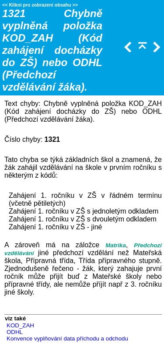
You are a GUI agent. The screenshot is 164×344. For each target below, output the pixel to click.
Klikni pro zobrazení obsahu (40, 4)
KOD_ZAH (20, 325)
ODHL (15, 332)
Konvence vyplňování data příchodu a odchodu (67, 338)
